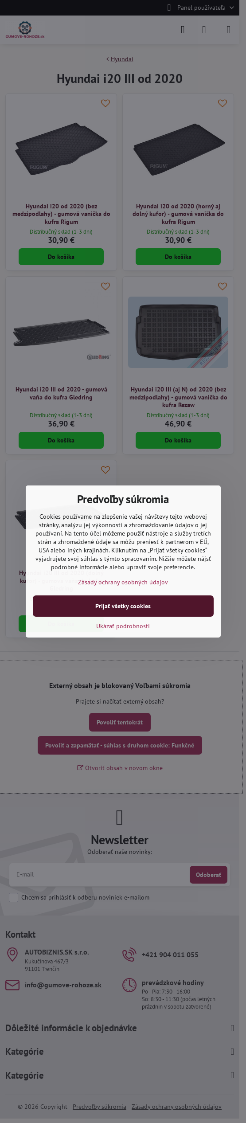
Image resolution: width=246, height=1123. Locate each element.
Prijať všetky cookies (123, 606)
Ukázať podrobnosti (123, 626)
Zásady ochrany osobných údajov (123, 582)
